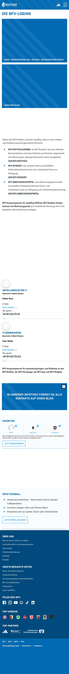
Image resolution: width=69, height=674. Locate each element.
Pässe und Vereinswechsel (13, 571)
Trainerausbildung (9, 575)
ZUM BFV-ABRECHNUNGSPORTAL (23, 193)
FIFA (22, 642)
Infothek (5, 556)
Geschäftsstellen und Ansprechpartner (17, 544)
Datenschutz (26, 646)
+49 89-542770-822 (11, 357)
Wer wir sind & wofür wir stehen (15, 540)
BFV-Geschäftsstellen (11, 582)
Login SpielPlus (8, 590)
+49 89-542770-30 (11, 314)
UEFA (16, 642)
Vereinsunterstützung (11, 552)
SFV (3, 642)
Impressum (38, 646)
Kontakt (5, 559)
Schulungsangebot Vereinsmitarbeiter (17, 578)
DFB (9, 642)
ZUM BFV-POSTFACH (17, 161)
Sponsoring (7, 548)
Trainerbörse (7, 586)
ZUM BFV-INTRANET (17, 177)
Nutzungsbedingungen (10, 646)
